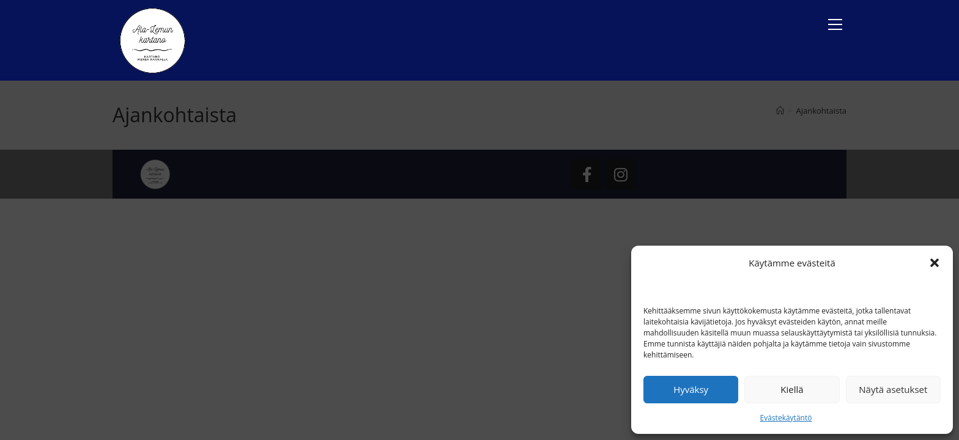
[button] (934, 263)
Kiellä (791, 389)
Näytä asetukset (893, 389)
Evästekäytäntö (786, 418)
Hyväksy (690, 389)
